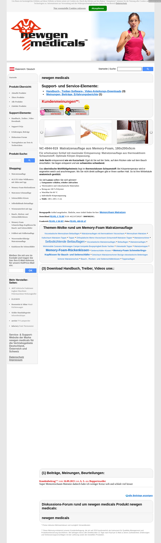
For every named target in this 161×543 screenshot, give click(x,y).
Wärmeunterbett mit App (22, 209)
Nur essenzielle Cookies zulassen (69, 8)
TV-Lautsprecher (21, 321)
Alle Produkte (17, 102)
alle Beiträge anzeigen (140, 495)
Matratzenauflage (19, 174)
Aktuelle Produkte (19, 93)
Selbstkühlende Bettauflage (22, 203)
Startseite (103, 69)
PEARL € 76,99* (57, 216)
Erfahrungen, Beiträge (21, 132)
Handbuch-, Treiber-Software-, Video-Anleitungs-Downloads (83, 91)
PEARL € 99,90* (56, 221)
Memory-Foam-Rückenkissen (23, 187)
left (41, 132)
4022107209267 (76, 216)
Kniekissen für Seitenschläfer (23, 247)
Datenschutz (121, 3)
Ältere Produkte (18, 97)
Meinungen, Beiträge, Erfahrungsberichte (72, 94)
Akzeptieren (98, 8)
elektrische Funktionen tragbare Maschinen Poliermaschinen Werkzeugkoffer (24, 291)
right (151, 132)
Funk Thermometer (23, 326)
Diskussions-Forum (19, 137)
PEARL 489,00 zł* (78, 221)
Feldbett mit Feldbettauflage (23, 233)
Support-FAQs (17, 126)
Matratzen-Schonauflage (21, 193)
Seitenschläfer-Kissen (20, 198)
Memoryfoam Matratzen (113, 212)
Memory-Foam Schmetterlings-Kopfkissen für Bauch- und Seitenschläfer (24, 225)
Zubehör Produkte (19, 106)
